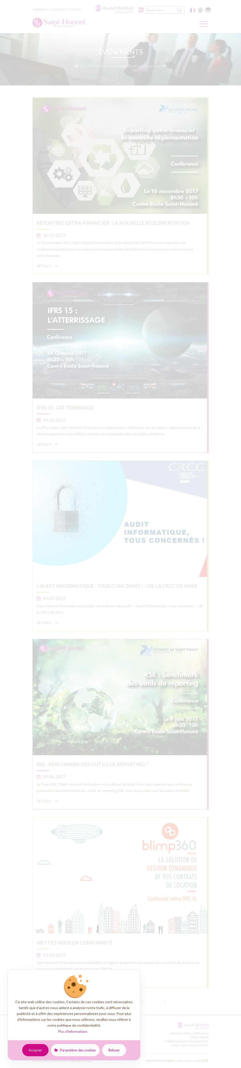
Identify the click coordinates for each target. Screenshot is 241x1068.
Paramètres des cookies (78, 1050)
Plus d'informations (72, 1031)
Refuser (114, 1050)
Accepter (35, 1050)
